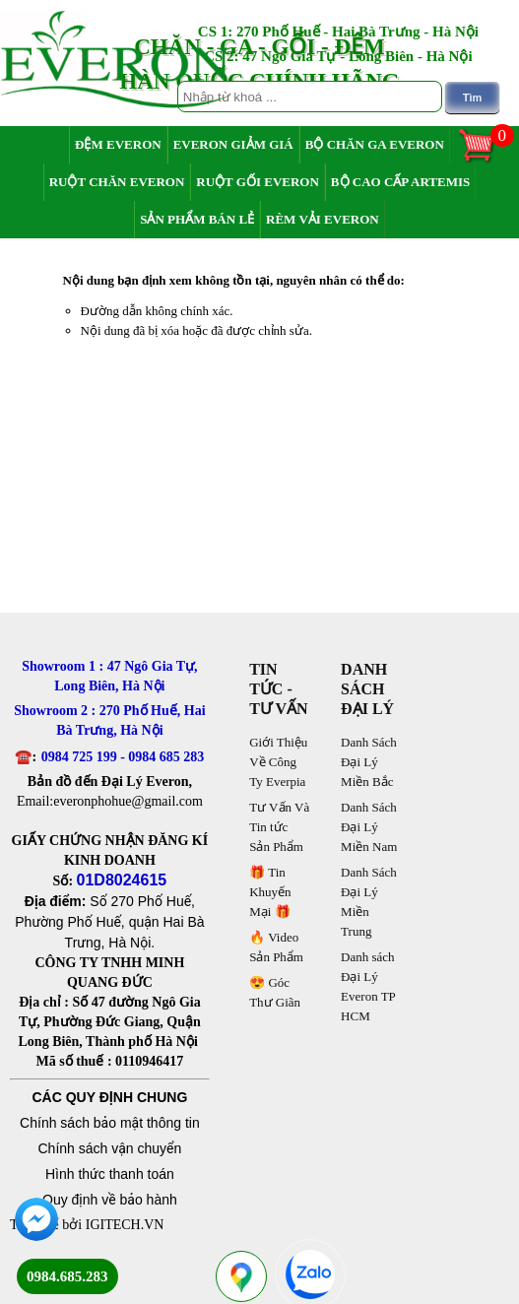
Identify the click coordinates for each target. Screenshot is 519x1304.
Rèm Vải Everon (322, 219)
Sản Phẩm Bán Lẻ (197, 219)
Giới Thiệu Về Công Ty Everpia (278, 762)
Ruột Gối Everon (257, 181)
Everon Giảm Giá (233, 144)
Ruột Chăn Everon (117, 181)
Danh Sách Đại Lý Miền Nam (369, 827)
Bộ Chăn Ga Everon (374, 144)
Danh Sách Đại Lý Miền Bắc (369, 762)
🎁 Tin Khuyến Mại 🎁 (270, 892)
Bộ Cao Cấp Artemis (400, 181)
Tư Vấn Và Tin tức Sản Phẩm (279, 827)
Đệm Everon (118, 144)
